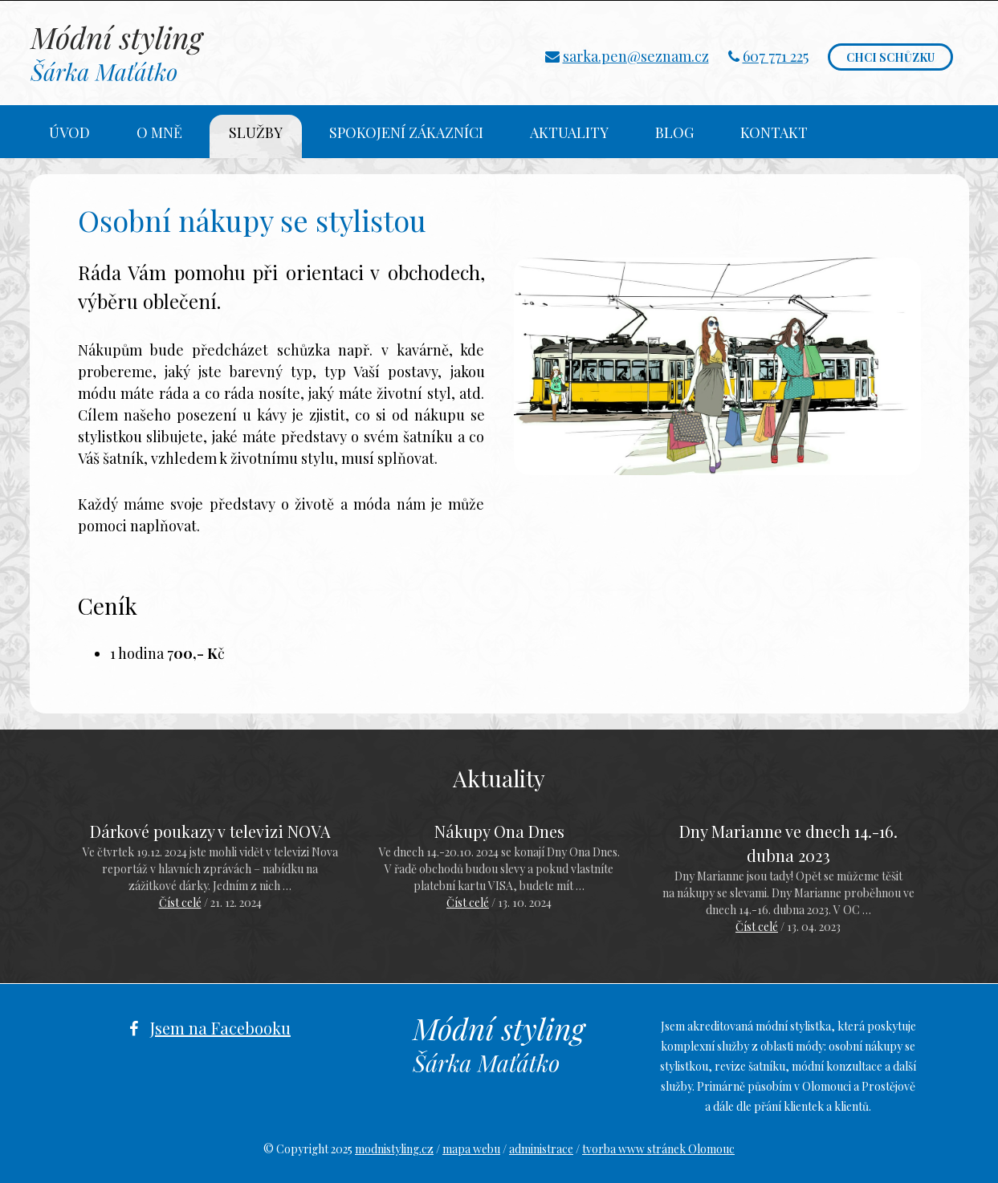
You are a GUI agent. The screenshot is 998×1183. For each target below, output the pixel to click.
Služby (256, 132)
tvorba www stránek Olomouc (658, 1149)
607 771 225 (776, 56)
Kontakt (774, 132)
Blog (674, 132)
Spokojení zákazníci (406, 132)
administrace (541, 1149)
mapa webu (471, 1149)
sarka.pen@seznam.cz (636, 56)
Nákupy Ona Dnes (499, 831)
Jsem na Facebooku (220, 1028)
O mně (159, 132)
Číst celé (180, 902)
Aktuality (569, 132)
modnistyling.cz (394, 1149)
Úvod (69, 132)
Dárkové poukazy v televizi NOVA (210, 831)
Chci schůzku (890, 57)
